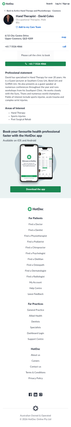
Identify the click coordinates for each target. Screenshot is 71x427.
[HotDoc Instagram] (40, 394)
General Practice (35, 310)
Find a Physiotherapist (35, 236)
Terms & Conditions (35, 372)
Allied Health (35, 316)
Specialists (35, 327)
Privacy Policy (35, 378)
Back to (32, 11)
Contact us (35, 367)
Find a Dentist (35, 230)
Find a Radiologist (36, 276)
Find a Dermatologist (35, 271)
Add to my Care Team (28, 27)
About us (35, 355)
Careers (35, 361)
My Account (35, 282)
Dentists (35, 322)
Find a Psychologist (35, 253)
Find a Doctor (36, 224)
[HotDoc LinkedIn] (35, 394)
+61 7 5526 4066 (35, 64)
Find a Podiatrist (35, 242)
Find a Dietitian (35, 259)
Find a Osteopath (35, 265)
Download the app (35, 189)
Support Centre (35, 339)
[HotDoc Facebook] (30, 394)
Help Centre (35, 288)
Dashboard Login (35, 333)
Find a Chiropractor (35, 247)
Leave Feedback (35, 294)
